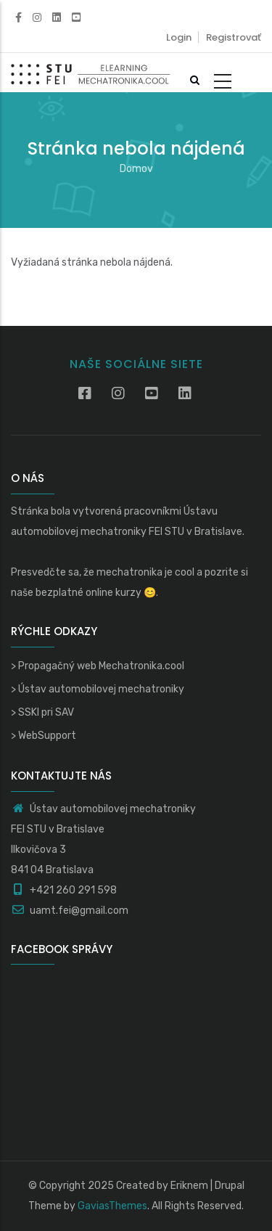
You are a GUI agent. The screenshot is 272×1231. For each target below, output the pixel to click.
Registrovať (233, 37)
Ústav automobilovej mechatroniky (101, 689)
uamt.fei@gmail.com (69, 910)
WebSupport (47, 735)
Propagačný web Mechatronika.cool (101, 666)
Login (178, 37)
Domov (136, 169)
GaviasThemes (112, 1206)
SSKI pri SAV (46, 712)
